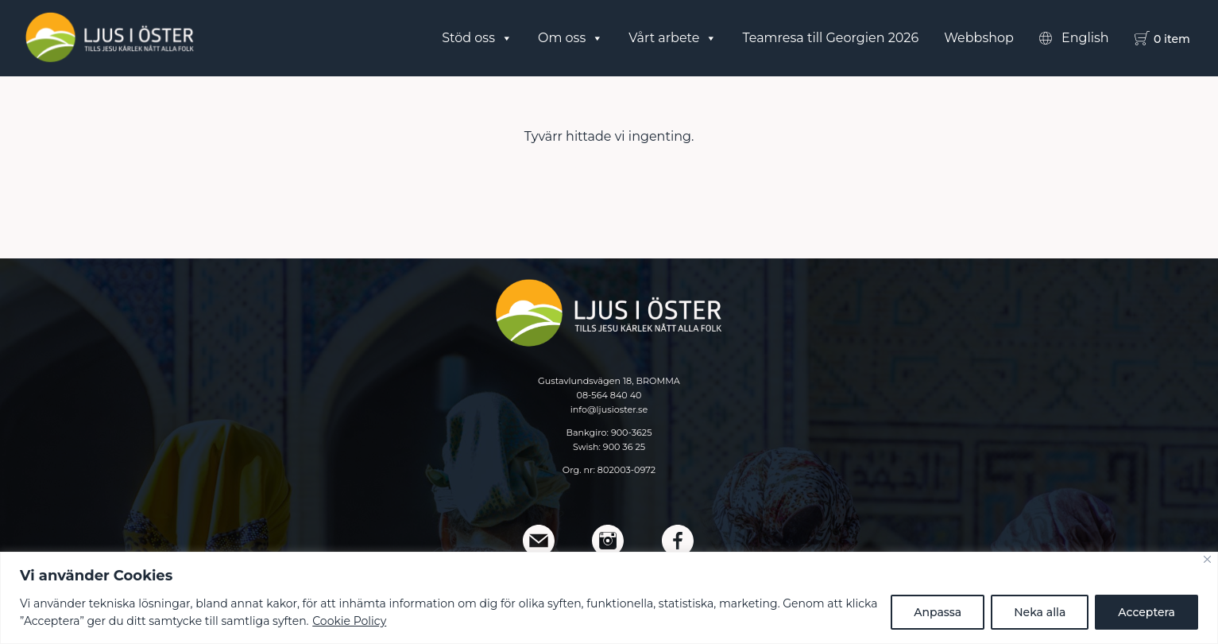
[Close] (1207, 559)
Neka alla (1039, 612)
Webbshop (979, 37)
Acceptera (1146, 612)
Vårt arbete (672, 38)
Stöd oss (477, 38)
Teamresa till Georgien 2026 (830, 37)
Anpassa (937, 612)
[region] (609, 598)
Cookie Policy (349, 621)
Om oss (570, 38)
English (1085, 37)
